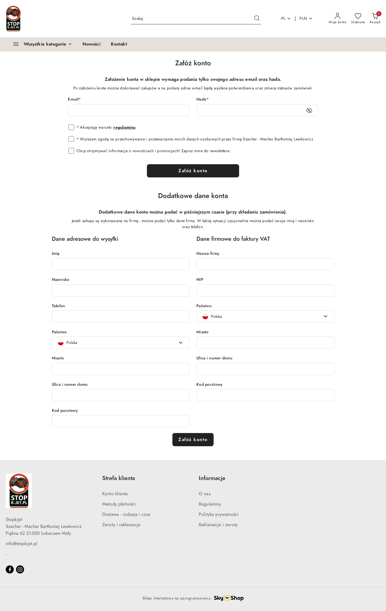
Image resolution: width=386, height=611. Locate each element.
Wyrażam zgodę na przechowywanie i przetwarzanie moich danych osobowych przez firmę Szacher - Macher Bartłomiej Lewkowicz (194, 139)
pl (286, 18)
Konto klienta (115, 494)
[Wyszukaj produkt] (196, 18)
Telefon (58, 306)
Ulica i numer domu (70, 384)
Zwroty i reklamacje (121, 525)
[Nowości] (91, 44)
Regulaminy (210, 504)
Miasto (58, 358)
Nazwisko (61, 279)
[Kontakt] (119, 44)
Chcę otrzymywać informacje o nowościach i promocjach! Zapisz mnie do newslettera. (153, 151)
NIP (199, 279)
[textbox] (67, 343)
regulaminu (124, 127)
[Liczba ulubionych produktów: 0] (358, 18)
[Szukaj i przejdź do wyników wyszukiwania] (257, 18)
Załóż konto (193, 171)
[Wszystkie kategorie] (40, 44)
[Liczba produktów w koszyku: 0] (375, 18)
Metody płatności (119, 504)
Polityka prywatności (219, 514)
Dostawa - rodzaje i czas (126, 514)
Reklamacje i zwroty (218, 525)
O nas (204, 494)
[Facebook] (10, 569)
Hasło (202, 99)
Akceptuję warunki (105, 127)
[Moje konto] (337, 18)
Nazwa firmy (207, 253)
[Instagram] (20, 569)
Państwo (59, 332)
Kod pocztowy (65, 410)
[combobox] (121, 342)
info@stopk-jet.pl (21, 543)
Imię (56, 253)
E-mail (74, 99)
